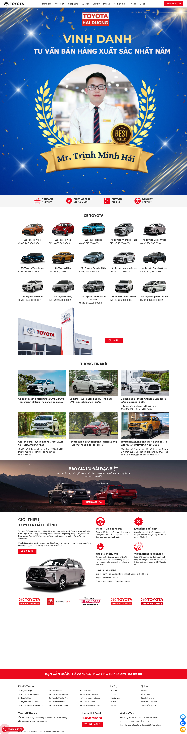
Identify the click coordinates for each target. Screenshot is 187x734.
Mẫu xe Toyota (26, 686)
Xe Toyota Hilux (24, 698)
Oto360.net (59, 731)
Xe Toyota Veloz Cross (58, 694)
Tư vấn (113, 702)
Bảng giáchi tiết (48, 201)
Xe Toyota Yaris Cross (89, 694)
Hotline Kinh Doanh (91, 713)
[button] (184, 101)
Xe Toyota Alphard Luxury (91, 705)
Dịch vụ (106, 4)
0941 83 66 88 (131, 674)
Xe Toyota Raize (87, 690)
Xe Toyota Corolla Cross (28, 702)
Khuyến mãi (119, 4)
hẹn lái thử (114, 340)
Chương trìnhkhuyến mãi (82, 201)
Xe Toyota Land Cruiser (59, 705)
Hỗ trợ (113, 686)
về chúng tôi (27, 551)
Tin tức (132, 4)
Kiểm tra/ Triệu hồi (148, 705)
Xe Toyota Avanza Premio (29, 694)
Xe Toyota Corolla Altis (58, 698)
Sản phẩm (73, 4)
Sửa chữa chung (147, 698)
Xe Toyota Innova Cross (90, 698)
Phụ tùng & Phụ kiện (149, 702)
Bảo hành (145, 690)
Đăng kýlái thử (147, 201)
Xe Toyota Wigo (25, 690)
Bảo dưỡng (145, 694)
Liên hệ (143, 4)
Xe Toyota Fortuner (57, 702)
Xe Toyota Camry (87, 702)
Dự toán (85, 4)
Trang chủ (46, 4)
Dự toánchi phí (117, 201)
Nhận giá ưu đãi (93, 502)
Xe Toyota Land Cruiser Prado (30, 705)
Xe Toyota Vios (55, 690)
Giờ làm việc (127, 713)
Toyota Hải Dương (27, 713)
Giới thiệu (59, 4)
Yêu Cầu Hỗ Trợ (92, 724)
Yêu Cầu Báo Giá (174, 4)
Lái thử (96, 4)
